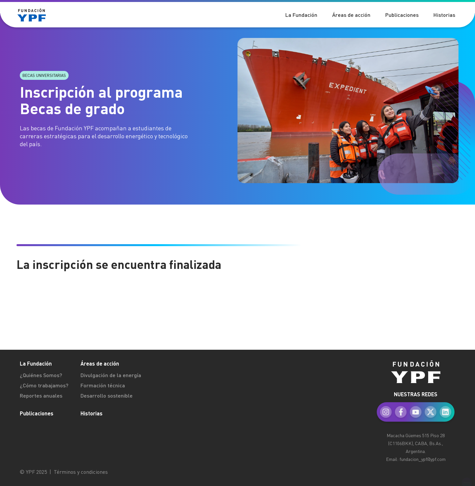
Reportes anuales (41, 395)
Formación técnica (102, 385)
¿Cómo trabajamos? (44, 385)
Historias (91, 413)
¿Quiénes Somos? (41, 375)
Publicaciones (36, 413)
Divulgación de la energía (110, 375)
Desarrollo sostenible (106, 395)
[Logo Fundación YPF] (36, 14)
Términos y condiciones (81, 472)
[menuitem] (415, 406)
